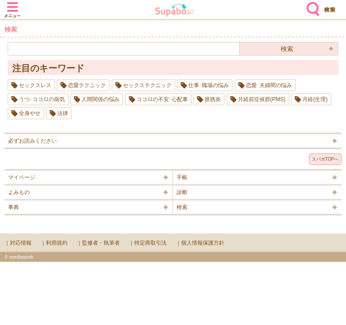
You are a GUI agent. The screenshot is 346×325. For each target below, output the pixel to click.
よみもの (19, 192)
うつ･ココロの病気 (42, 99)
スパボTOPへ (325, 159)
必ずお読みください (32, 141)
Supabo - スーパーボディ (175, 11)
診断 (182, 192)
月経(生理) (315, 99)
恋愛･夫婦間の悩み (269, 85)
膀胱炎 (213, 99)
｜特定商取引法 (148, 243)
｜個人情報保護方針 (200, 243)
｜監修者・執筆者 (98, 243)
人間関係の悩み (100, 99)
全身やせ (30, 113)
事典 (13, 207)
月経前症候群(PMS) (262, 99)
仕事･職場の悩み (208, 85)
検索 (311, 5)
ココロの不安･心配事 (162, 99)
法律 (62, 113)
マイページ (21, 177)
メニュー (12, 5)
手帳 (182, 177)
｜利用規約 (54, 243)
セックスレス (35, 85)
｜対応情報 (18, 243)
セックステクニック (147, 85)
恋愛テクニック (87, 85)
